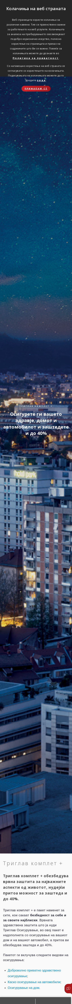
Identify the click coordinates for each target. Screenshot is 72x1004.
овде (41, 80)
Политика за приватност (36, 58)
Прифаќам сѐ (36, 88)
